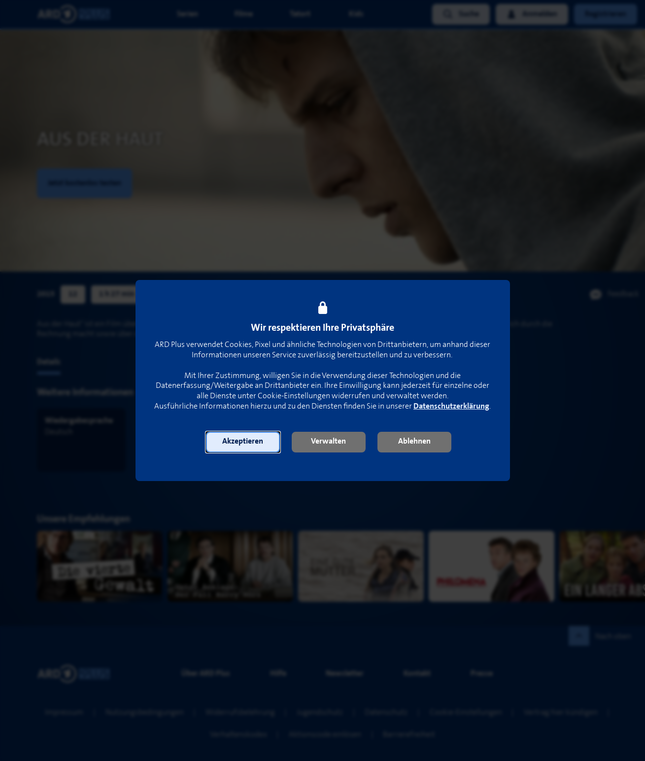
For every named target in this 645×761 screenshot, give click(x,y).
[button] (243, 442)
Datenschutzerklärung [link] (451, 406)
